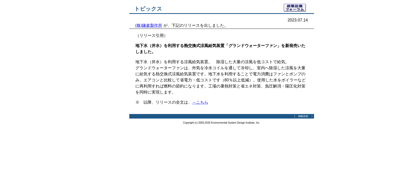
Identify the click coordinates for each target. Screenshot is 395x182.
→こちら (200, 102)
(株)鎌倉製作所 (148, 25)
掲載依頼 (303, 116)
